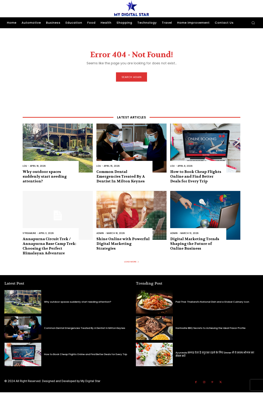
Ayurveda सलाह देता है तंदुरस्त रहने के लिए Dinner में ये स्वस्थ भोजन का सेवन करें (215, 355)
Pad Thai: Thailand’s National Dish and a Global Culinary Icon (212, 302)
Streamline (29, 234)
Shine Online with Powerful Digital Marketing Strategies (123, 245)
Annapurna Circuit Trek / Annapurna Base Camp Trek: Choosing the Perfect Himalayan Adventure (49, 247)
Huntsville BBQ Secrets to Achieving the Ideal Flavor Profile (210, 329)
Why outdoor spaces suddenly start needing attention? (45, 177)
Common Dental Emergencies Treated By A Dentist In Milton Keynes (120, 177)
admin (100, 234)
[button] (253, 22)
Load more (131, 262)
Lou (25, 166)
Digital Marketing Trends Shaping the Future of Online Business (194, 245)
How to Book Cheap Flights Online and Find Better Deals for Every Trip (195, 177)
